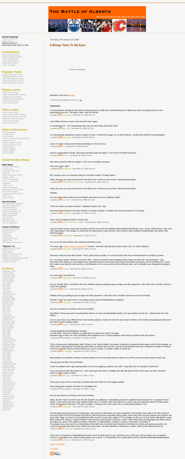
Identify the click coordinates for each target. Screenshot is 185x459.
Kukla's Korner (8, 250)
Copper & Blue (8, 177)
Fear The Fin (7, 217)
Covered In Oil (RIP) (10, 167)
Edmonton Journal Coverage (14, 117)
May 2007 (6, 310)
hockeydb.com (8, 147)
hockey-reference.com (11, 145)
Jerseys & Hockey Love (11, 211)
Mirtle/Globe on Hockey (11, 248)
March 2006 (7, 283)
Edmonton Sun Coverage (12, 119)
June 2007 (6, 312)
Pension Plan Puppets (11, 229)
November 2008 (8, 344)
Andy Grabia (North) (10, 61)
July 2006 (6, 290)
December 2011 (8, 396)
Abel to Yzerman (8, 221)
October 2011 (7, 395)
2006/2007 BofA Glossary (13, 81)
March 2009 (7, 352)
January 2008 (7, 325)
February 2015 (8, 406)
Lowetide (6, 173)
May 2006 (6, 287)
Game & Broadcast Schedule (14, 95)
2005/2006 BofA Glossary (13, 83)
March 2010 (7, 375)
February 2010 (8, 373)
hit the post (7, 196)
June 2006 (6, 288)
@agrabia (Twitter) (10, 63)
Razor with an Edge (10, 213)
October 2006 (7, 296)
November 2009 (8, 368)
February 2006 (8, 281)
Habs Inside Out (8, 231)
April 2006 (6, 285)
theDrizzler (66, 440)
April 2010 (6, 377)
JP (63, 146)
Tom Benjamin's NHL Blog (12, 204)
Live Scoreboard (9, 132)
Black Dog (66, 128)
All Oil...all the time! (10, 181)
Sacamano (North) (10, 59)
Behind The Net (8, 141)
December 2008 (8, 346)
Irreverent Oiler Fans (10, 171)
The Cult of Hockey (10, 179)
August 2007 (7, 315)
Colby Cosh (7, 185)
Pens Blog (6, 235)
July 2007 (6, 314)
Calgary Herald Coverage (12, 99)
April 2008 (6, 331)
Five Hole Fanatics (10, 191)
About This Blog (9, 65)
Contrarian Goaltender (11, 260)
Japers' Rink (7, 240)
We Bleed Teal (8, 219)
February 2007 (8, 304)
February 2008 (8, 327)
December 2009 (8, 369)
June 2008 (6, 335)
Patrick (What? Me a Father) (73, 182)
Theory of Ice (7, 233)
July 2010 (6, 379)
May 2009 (6, 356)
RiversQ (65, 155)
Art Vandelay (67, 236)
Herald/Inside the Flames (12, 194)
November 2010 (8, 383)
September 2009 (8, 364)
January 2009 (7, 348)
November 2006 (8, 298)
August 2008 (7, 339)
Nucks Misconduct (9, 209)
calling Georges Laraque (73, 246)
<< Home (54, 448)
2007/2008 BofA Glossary (13, 79)
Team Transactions (10, 103)
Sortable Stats (8, 134)
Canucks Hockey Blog (11, 206)
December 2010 (8, 385)
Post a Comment (57, 444)
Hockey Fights (8, 151)
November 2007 (8, 321)
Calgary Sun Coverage (11, 97)
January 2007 (7, 302)
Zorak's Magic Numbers (12, 143)
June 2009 (6, 358)
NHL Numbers (8, 153)
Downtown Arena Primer (12, 75)
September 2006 (8, 294)
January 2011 (7, 387)
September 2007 (8, 317)
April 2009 (6, 354)
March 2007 (7, 306)
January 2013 (7, 404)
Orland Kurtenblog (9, 207)
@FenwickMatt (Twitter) (12, 57)
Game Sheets (8, 136)
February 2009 (8, 350)
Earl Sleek (66, 200)
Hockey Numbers (9, 262)
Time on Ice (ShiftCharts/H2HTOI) (16, 139)
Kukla (72, 95)
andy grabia (66, 115)
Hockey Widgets (9, 149)
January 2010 (7, 371)
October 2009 (7, 366)
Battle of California (9, 215)
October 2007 (7, 319)
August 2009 (7, 362)
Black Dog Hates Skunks (12, 175)
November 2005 (8, 275)
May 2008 (6, 333)
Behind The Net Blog (10, 256)
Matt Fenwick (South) (11, 55)
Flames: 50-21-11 (9, 39)
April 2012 (6, 400)
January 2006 (7, 279)
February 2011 (8, 389)
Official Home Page (10, 93)
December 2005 (8, 277)
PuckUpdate (7, 237)
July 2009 (6, 360)
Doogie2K (6, 183)
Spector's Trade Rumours (12, 254)
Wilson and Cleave (10, 187)
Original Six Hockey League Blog (15, 258)
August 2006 (7, 292)
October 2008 (7, 342)
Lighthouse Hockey (9, 238)
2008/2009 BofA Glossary (13, 77)
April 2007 (6, 308)
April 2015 (6, 408)
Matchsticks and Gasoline (13, 189)
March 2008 (7, 329)
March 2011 (7, 391)
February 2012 (8, 398)
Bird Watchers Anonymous (12, 242)
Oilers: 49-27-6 (8, 41)
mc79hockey (7, 169)
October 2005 (7, 273)
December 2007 (8, 323)
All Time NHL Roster (10, 101)
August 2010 (7, 381)
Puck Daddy (7, 252)
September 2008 (8, 341)
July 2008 (6, 337)
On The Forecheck (9, 223)
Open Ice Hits (8, 198)
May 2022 (6, 410)
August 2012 (7, 402)
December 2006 (8, 300)
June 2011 (6, 393)
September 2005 (8, 271)
